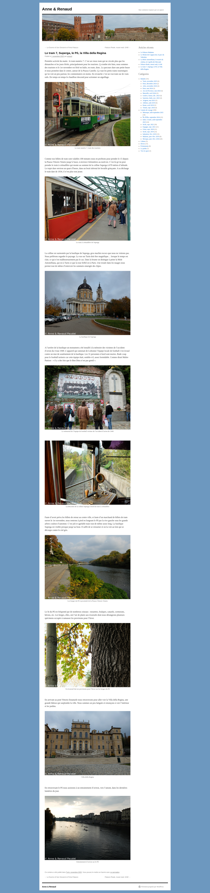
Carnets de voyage (147, 110)
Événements (145, 146)
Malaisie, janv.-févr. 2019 (151, 136)
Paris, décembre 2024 (150, 84)
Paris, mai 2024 (148, 88)
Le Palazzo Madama (147, 52)
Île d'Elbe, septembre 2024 (151, 117)
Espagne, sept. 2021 (149, 127)
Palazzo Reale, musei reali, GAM (117, 47)
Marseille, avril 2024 (149, 93)
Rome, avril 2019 (148, 105)
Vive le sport (145, 151)
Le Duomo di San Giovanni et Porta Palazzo (61, 47)
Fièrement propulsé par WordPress (152, 887)
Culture (143, 141)
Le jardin (144, 148)
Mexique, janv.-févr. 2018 (151, 139)
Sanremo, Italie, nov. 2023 (151, 98)
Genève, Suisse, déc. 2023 (151, 96)
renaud (69, 56)
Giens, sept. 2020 (148, 129)
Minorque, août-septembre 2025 (153, 112)
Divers (143, 144)
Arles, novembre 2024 (150, 86)
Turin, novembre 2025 (74, 872)
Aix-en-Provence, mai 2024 (151, 91)
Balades (143, 79)
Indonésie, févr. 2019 (149, 134)
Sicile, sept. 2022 (148, 124)
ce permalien (114, 872)
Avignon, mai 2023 (149, 100)
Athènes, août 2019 (149, 103)
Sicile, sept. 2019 (148, 132)
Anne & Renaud (57, 9)
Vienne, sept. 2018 (149, 108)
